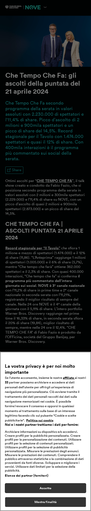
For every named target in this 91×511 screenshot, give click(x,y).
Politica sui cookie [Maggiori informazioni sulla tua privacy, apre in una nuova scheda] (39, 420)
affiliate (69, 377)
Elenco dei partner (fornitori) (26, 475)
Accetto (45, 488)
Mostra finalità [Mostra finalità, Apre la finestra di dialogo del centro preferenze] (45, 501)
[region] (45, 431)
